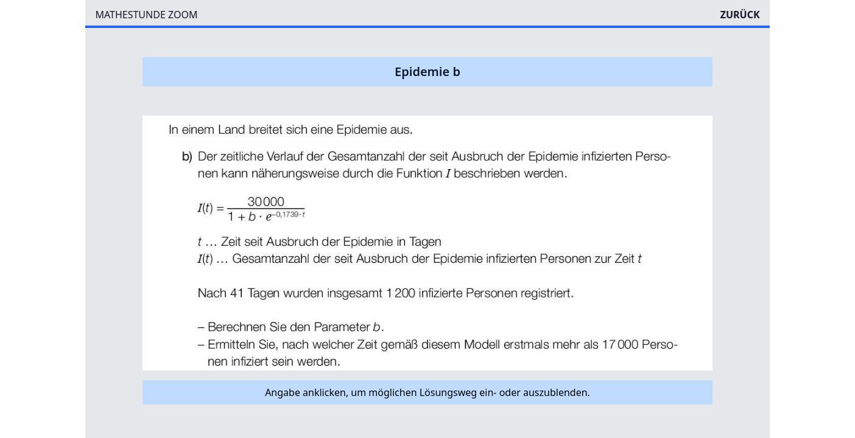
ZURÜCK (740, 14)
